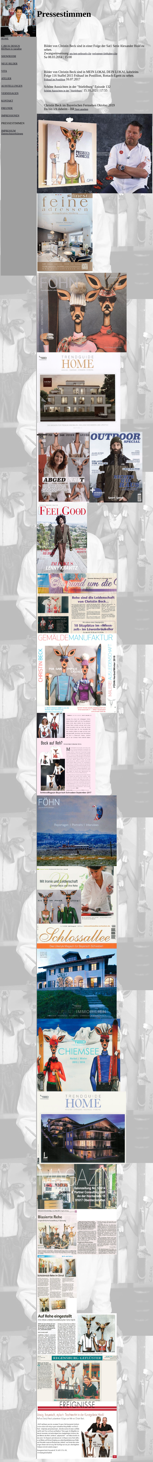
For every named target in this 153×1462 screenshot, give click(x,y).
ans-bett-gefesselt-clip (80, 53)
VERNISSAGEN (9, 93)
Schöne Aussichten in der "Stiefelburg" (63, 90)
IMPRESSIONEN (10, 115)
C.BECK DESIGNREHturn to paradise (11, 47)
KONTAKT (7, 100)
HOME (5, 38)
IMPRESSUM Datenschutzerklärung (12, 132)
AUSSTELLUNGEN (11, 86)
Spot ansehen (81, 109)
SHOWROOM (8, 56)
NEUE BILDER (9, 63)
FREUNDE (7, 108)
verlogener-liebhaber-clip (104, 53)
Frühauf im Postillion (54, 79)
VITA (4, 71)
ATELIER (6, 78)
